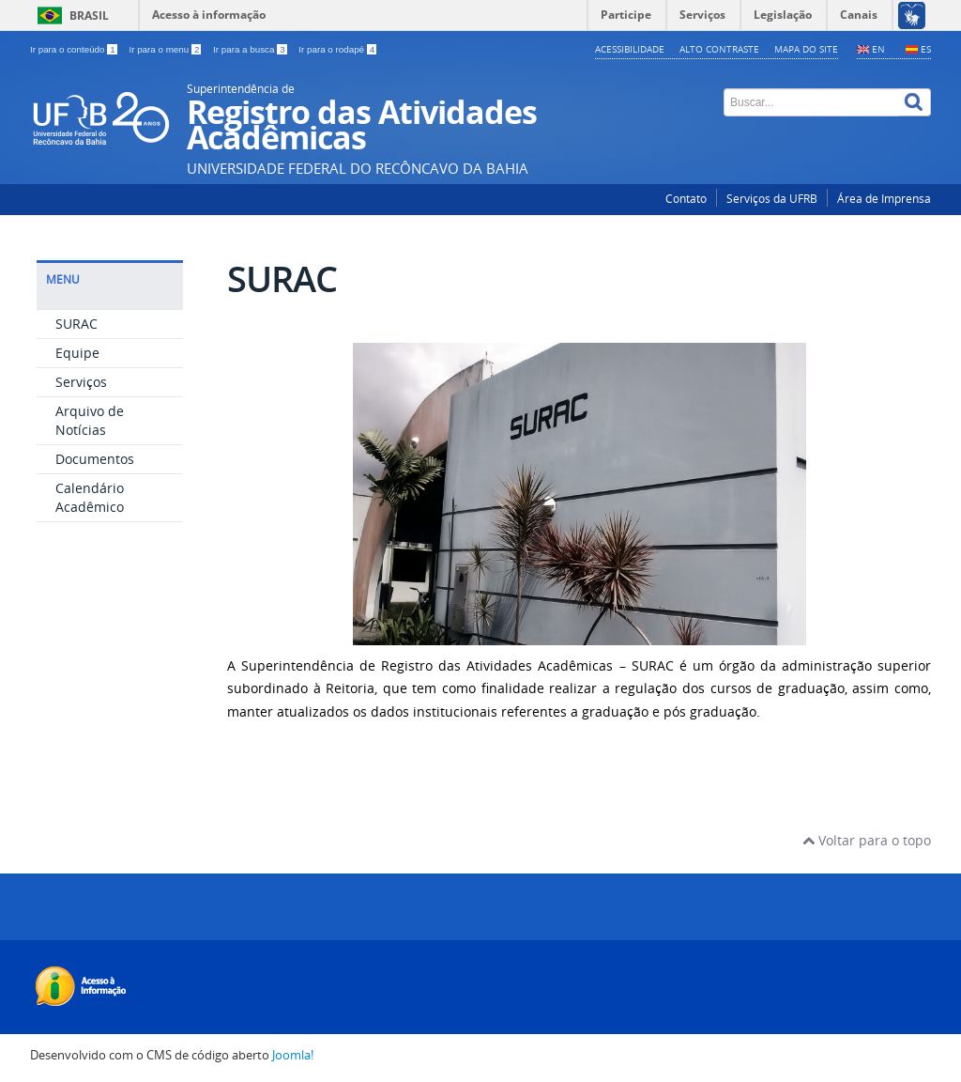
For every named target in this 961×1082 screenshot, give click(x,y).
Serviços (81, 382)
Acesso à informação (209, 15)
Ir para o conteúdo (74, 49)
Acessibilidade (629, 48)
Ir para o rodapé (337, 49)
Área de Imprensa (884, 199)
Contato (686, 199)
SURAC (76, 323)
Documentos (94, 459)
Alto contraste (719, 48)
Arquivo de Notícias (89, 420)
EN (878, 48)
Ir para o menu (166, 49)
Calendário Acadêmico (89, 497)
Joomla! (292, 1055)
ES (926, 48)
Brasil (89, 15)
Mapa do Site (806, 48)
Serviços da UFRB (771, 199)
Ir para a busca (251, 49)
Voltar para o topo (866, 840)
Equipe (77, 353)
